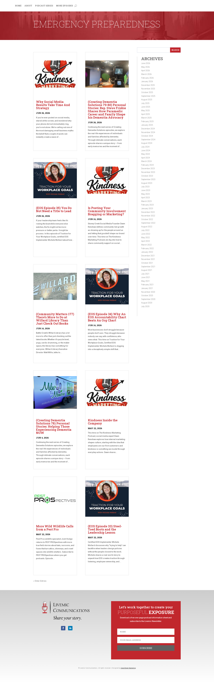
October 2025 (147, 92)
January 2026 (147, 81)
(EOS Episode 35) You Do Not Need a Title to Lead (54, 209)
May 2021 (145, 281)
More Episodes (64, 6)
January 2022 (147, 252)
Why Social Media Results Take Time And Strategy (53, 105)
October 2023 (147, 176)
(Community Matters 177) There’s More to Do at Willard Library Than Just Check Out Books (55, 318)
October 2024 (147, 136)
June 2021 (145, 277)
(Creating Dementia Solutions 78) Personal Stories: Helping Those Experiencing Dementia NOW (53, 426)
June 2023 (145, 190)
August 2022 (146, 227)
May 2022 (145, 237)
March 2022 (146, 245)
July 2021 (145, 274)
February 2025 (147, 121)
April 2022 (145, 241)
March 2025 (146, 118)
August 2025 (146, 100)
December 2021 (148, 256)
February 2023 (147, 205)
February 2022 (147, 248)
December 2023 (148, 168)
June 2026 (145, 63)
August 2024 (146, 143)
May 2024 (145, 154)
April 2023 (145, 197)
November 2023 (148, 172)
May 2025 (145, 110)
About (28, 6)
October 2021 (147, 263)
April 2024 (145, 158)
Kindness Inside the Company (103, 421)
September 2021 (148, 267)
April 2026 (145, 70)
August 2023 (146, 183)
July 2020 (145, 306)
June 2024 (145, 150)
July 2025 (145, 103)
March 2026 (146, 74)
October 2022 (147, 219)
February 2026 (147, 78)
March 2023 (146, 201)
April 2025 (145, 114)
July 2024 (145, 147)
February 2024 (147, 165)
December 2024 (148, 129)
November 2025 (148, 89)
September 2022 (148, 223)
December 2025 (148, 85)
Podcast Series (44, 6)
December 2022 (148, 212)
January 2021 (147, 288)
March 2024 (146, 161)
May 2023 (145, 194)
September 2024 (148, 139)
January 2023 (147, 208)
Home (18, 6)
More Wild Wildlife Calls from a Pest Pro (54, 527)
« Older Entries (39, 581)
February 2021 (147, 285)
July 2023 (145, 187)
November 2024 (148, 132)
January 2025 (147, 125)
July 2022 (145, 230)
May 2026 (145, 67)
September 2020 (148, 299)
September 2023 (148, 179)
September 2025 (148, 96)
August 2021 (146, 270)
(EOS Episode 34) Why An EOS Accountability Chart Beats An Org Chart (107, 317)
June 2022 (145, 234)
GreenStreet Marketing (128, 668)
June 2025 (145, 107)
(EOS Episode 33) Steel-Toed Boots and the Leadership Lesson (105, 529)
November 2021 (148, 259)
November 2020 (148, 292)
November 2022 (148, 216)
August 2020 (146, 303)
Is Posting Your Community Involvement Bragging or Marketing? (107, 211)
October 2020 (147, 295)
